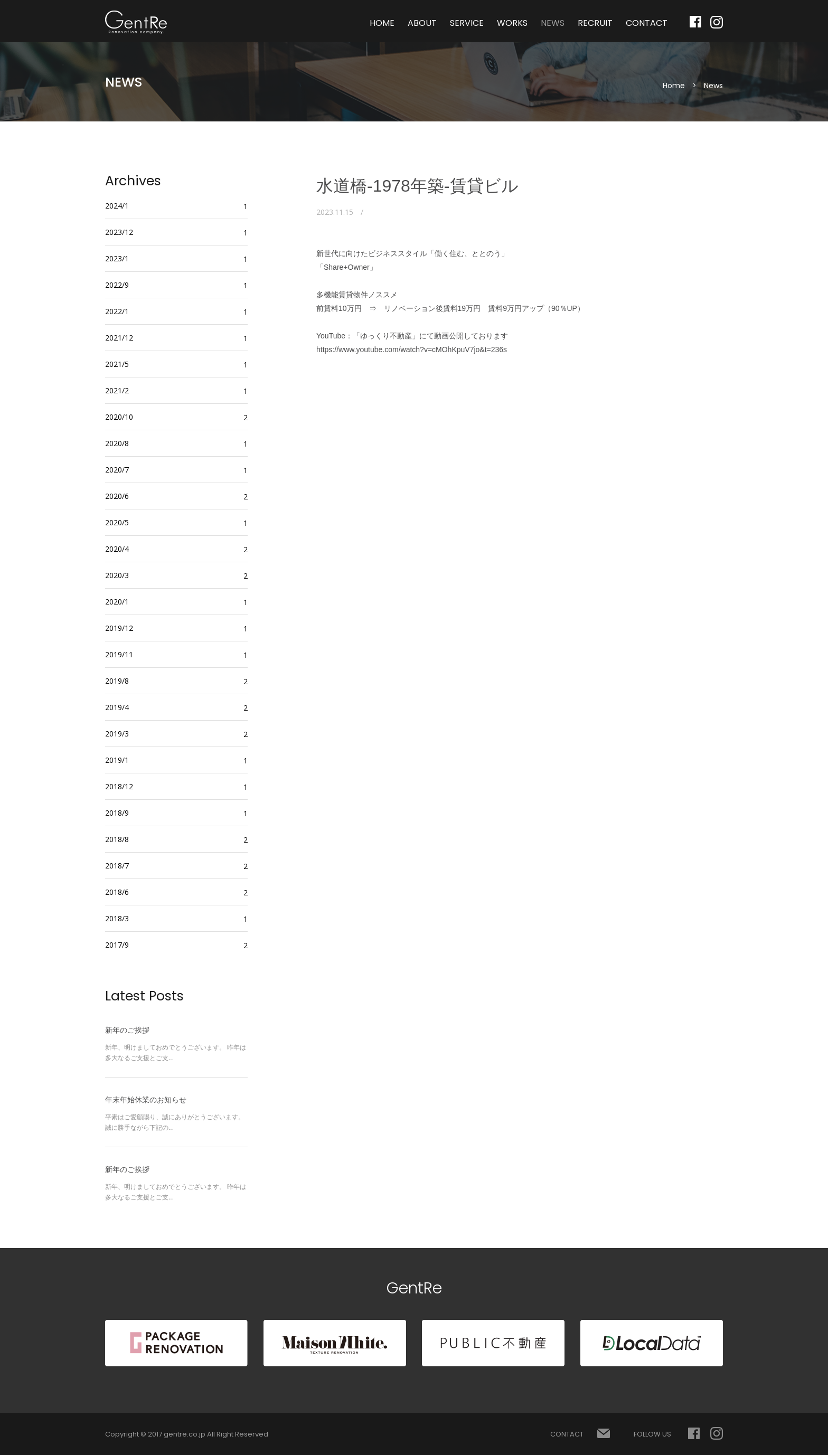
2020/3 (117, 575)
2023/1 (117, 258)
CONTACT (646, 23)
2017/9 (117, 945)
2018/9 (117, 813)
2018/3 (117, 918)
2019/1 (117, 760)
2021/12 (119, 338)
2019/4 (117, 707)
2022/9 (117, 285)
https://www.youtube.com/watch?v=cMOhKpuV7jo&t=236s (411, 349)
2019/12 (119, 628)
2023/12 (119, 232)
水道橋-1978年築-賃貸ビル (417, 185)
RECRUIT (595, 23)
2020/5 (117, 522)
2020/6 (117, 496)
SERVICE (467, 23)
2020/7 (117, 470)
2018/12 (119, 786)
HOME (382, 23)
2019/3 (117, 734)
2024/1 (117, 206)
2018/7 (117, 866)
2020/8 (117, 443)
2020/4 (117, 549)
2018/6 (117, 892)
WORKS (512, 23)
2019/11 (119, 654)
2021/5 (117, 364)
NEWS (552, 23)
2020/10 (119, 417)
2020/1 (117, 602)
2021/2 (117, 390)
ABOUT (422, 23)
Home (674, 85)
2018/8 (117, 839)
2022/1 (117, 311)
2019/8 (117, 681)
